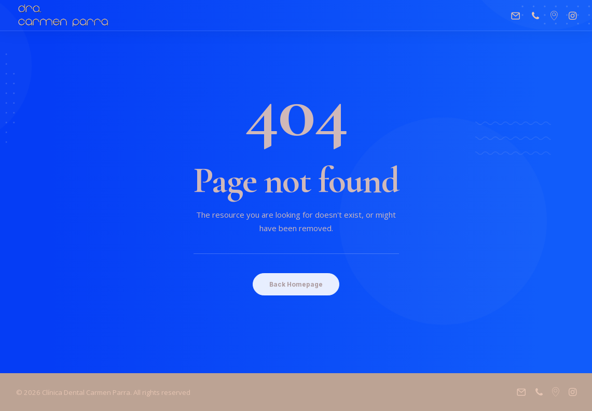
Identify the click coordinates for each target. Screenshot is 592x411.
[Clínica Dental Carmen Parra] (63, 15)
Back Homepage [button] (296, 284)
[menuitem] (518, 15)
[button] (518, 15)
